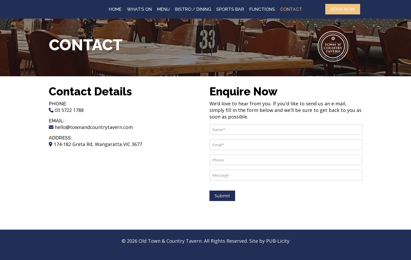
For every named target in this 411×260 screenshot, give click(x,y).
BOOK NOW (343, 9)
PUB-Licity (277, 241)
